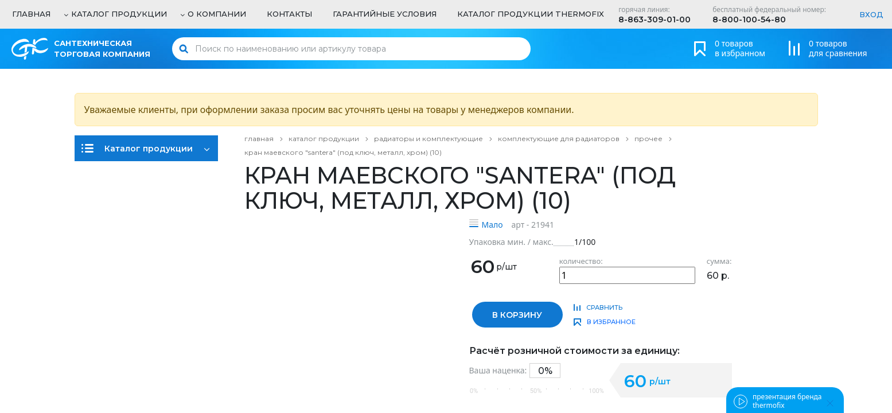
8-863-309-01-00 (654, 19)
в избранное (611, 322)
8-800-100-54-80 (749, 19)
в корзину (517, 315)
